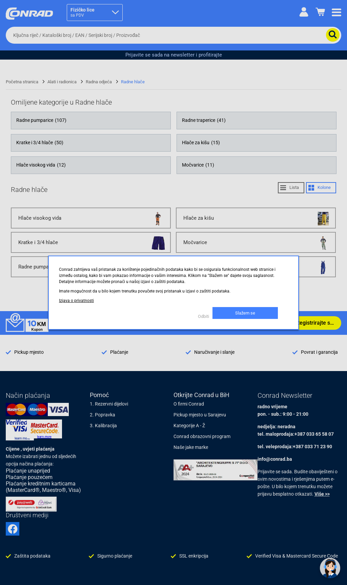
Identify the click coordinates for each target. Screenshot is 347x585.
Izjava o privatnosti (76, 300)
